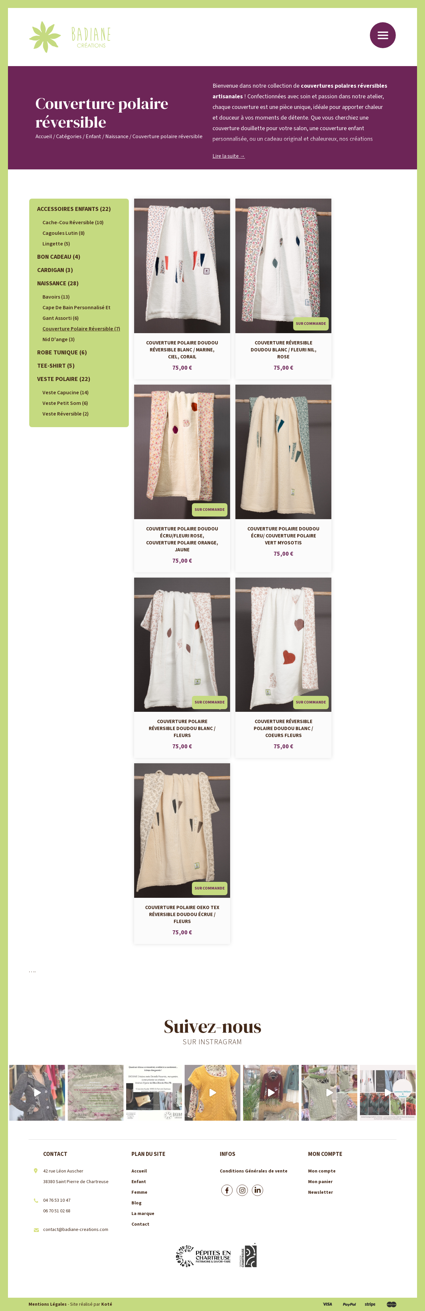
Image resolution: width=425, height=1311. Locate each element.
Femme (139, 1192)
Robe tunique (62, 352)
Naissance (116, 136)
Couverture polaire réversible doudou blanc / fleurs (182, 728)
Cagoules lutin (63, 233)
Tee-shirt (56, 366)
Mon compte (322, 1171)
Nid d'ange (58, 339)
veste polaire (63, 379)
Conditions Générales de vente (254, 1171)
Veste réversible (65, 414)
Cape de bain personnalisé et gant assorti (76, 313)
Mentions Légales (48, 1304)
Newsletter (320, 1192)
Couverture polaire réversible (81, 328)
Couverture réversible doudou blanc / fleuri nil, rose (283, 349)
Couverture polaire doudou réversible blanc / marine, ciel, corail (182, 349)
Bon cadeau (58, 257)
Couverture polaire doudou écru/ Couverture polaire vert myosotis (283, 535)
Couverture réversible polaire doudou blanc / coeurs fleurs (283, 728)
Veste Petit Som (65, 403)
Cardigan (55, 270)
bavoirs (56, 297)
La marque (142, 1213)
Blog (136, 1203)
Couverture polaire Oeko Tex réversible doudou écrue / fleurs (182, 914)
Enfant (93, 136)
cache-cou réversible (73, 222)
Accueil (44, 136)
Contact (140, 1224)
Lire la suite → (228, 156)
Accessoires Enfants (74, 209)
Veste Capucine (65, 392)
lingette (56, 243)
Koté (106, 1304)
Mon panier (320, 1181)
